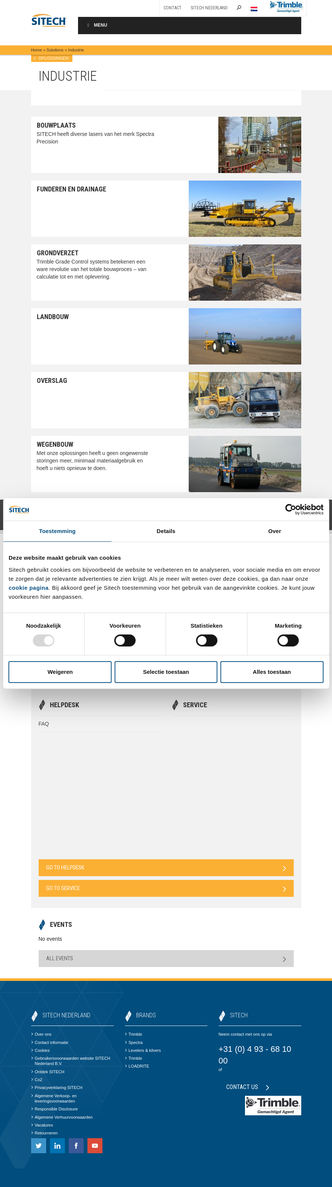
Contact (173, 8)
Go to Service (166, 888)
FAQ (44, 724)
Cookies (40, 1050)
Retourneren (44, 1133)
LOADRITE (137, 1066)
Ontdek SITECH (48, 1072)
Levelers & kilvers (143, 1050)
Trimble (133, 1034)
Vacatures (42, 1125)
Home (36, 50)
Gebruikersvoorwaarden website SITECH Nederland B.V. (70, 1061)
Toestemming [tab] (57, 531)
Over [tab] (274, 531)
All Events (166, 958)
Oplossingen (54, 58)
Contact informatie (49, 1042)
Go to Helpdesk (166, 867)
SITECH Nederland (209, 8)
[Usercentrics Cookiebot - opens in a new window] (290, 509)
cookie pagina (29, 587)
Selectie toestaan (166, 672)
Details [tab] (166, 531)
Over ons (41, 1034)
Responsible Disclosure (54, 1109)
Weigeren (60, 672)
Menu (96, 25)
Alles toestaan (272, 672)
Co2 (36, 1079)
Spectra (134, 1042)
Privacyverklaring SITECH (57, 1087)
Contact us (247, 1087)
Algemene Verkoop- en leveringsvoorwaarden (54, 1098)
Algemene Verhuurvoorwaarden (62, 1117)
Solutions (55, 50)
